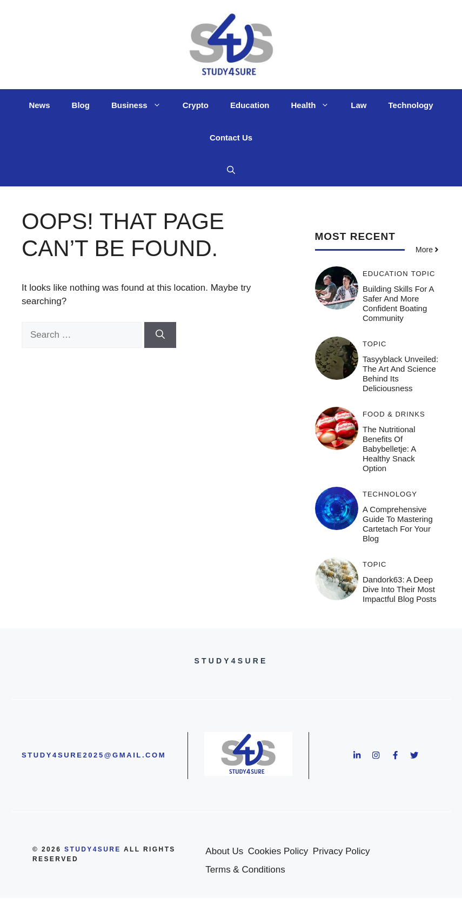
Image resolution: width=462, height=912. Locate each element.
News (39, 105)
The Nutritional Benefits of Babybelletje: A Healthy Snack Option (389, 449)
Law (358, 105)
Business (141, 105)
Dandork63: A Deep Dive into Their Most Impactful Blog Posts (400, 589)
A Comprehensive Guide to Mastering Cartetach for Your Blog (398, 524)
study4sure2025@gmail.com (94, 755)
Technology (411, 105)
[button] (231, 170)
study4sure (92, 849)
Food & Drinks (394, 414)
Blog (81, 105)
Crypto (196, 105)
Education (250, 105)
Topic (423, 273)
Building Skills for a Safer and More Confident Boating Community (398, 303)
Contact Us (231, 137)
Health (315, 105)
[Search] (160, 335)
